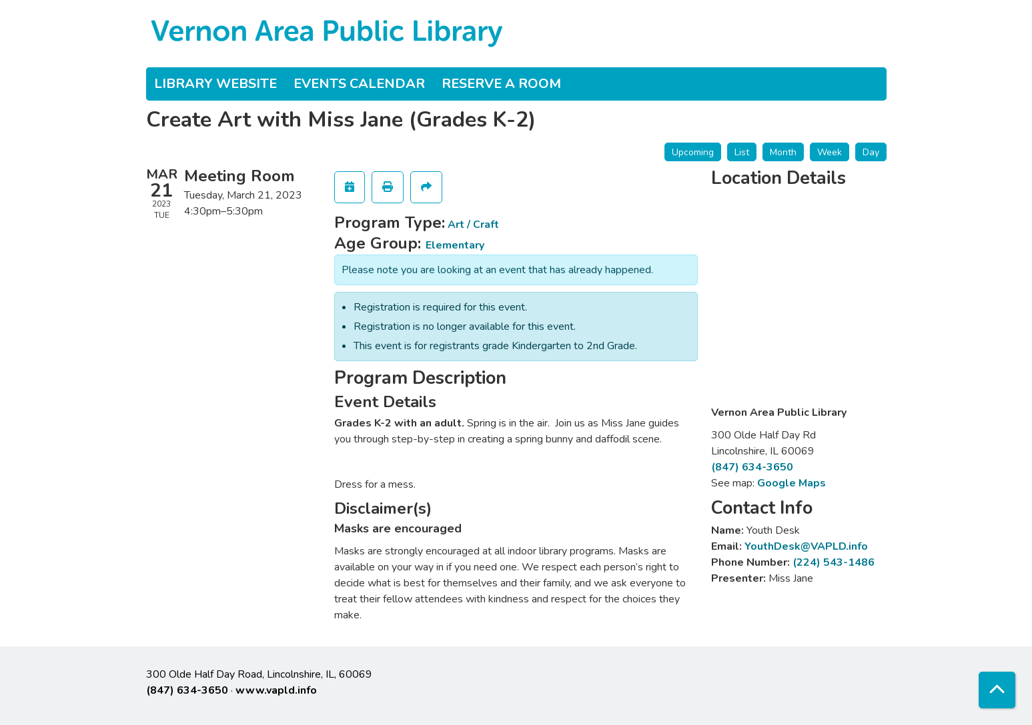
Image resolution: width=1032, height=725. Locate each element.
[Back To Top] (997, 690)
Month (783, 152)
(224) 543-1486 (834, 562)
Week (829, 152)
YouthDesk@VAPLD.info (806, 546)
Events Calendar (359, 84)
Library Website (215, 84)
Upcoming (693, 152)
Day (871, 152)
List (741, 152)
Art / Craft (473, 224)
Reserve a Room (501, 84)
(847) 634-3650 (752, 467)
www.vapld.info (276, 690)
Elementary (455, 245)
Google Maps (791, 483)
